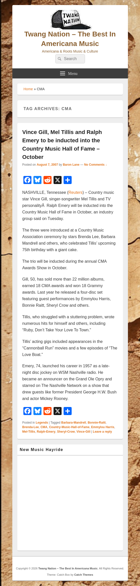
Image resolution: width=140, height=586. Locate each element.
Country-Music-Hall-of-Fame (69, 427)
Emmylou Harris (102, 427)
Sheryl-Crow (66, 431)
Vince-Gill (83, 431)
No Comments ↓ (95, 164)
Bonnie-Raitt (97, 422)
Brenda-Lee (30, 427)
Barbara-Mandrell (73, 422)
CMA (43, 427)
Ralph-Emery (46, 431)
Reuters (75, 192)
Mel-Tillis (28, 431)
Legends (42, 422)
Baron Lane (71, 164)
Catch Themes (83, 574)
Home (28, 89)
